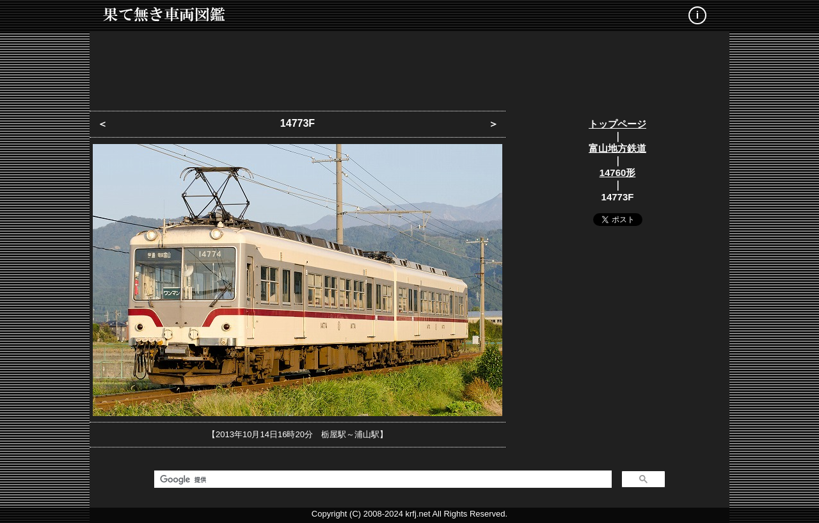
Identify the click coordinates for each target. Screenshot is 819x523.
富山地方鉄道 (617, 148)
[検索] (381, 479)
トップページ (617, 123)
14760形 (618, 172)
